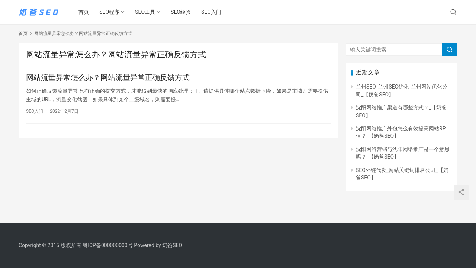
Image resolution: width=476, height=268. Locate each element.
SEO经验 (181, 12)
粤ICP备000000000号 (108, 245)
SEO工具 (145, 12)
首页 (84, 12)
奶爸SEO (172, 245)
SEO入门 (212, 12)
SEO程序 (110, 12)
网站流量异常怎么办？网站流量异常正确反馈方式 (108, 77)
